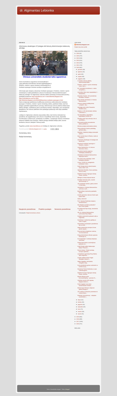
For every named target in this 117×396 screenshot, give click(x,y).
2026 (77, 53)
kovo (79, 309)
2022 (77, 62)
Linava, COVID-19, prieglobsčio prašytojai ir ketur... (86, 163)
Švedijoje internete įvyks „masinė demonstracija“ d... (86, 180)
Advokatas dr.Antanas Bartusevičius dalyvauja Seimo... (87, 155)
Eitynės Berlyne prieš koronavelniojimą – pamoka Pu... (87, 277)
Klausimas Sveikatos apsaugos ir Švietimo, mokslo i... (86, 144)
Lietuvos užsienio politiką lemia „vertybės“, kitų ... (86, 104)
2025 (77, 55)
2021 (77, 65)
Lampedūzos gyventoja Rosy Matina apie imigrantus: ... (87, 254)
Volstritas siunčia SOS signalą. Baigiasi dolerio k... (86, 281)
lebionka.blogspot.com (82, 44)
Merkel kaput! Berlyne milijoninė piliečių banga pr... (86, 288)
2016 (77, 323)
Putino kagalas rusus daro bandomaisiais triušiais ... (85, 284)
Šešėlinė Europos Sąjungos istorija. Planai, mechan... (87, 174)
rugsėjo (80, 76)
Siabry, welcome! (82, 198)
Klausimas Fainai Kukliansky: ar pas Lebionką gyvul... (87, 269)
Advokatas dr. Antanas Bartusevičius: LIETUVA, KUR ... (87, 188)
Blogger (67, 389)
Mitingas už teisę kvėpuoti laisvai (86, 177)
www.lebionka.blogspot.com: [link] (54, 96)
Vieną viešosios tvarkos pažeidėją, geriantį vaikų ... (87, 129)
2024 (77, 58)
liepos (79, 299)
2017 (77, 321)
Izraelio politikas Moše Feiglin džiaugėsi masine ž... (85, 258)
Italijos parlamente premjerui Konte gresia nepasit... (87, 228)
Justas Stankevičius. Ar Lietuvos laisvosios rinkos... (86, 148)
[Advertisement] (58, 27)
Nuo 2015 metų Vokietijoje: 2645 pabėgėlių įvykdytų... (86, 159)
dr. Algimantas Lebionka (37, 10)
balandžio (80, 306)
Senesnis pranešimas (62, 209)
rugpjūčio (80, 78)
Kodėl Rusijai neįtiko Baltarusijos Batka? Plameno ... (86, 247)
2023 (77, 60)
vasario (80, 311)
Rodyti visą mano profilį (81, 47)
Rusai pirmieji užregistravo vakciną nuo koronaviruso (87, 232)
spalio (79, 74)
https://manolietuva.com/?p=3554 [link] (28, 98)
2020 (77, 67)
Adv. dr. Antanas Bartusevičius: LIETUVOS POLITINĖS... (86, 213)
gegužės (80, 304)
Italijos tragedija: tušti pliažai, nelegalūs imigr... (85, 262)
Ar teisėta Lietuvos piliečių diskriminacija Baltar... (84, 81)
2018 (77, 319)
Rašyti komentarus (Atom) (33, 213)
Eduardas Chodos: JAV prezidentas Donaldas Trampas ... (87, 96)
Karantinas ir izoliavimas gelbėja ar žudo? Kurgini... (87, 220)
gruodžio (80, 69)
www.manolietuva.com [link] (38, 96)
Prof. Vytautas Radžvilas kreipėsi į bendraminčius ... (87, 201)
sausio (80, 313)
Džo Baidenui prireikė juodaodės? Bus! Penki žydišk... (86, 205)
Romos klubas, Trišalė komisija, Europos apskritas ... (86, 250)
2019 (77, 316)
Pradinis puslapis (45, 209)
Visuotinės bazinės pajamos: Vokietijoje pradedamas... (85, 151)
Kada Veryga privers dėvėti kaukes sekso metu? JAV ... (87, 167)
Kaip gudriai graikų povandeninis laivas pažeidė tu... (86, 123)
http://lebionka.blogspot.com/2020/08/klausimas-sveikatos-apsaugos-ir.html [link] (41, 100)
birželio (80, 302)
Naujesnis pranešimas (27, 209)
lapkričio (80, 71)
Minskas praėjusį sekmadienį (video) (87, 126)
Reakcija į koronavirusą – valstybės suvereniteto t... (87, 296)
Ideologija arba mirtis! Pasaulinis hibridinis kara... (86, 108)
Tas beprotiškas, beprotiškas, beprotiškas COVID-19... (85, 115)
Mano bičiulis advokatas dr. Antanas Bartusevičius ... (87, 100)
